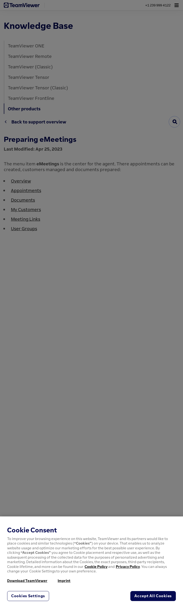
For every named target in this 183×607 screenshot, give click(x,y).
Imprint (64, 580)
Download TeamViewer (27, 580)
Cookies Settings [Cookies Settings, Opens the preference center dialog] (28, 595)
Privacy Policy (128, 566)
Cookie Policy (96, 566)
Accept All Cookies (153, 595)
